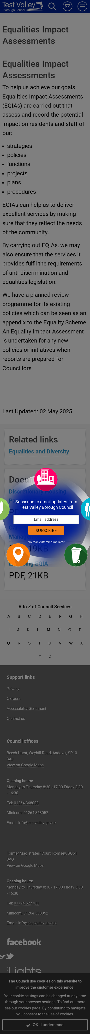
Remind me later (53, 542)
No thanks (35, 542)
